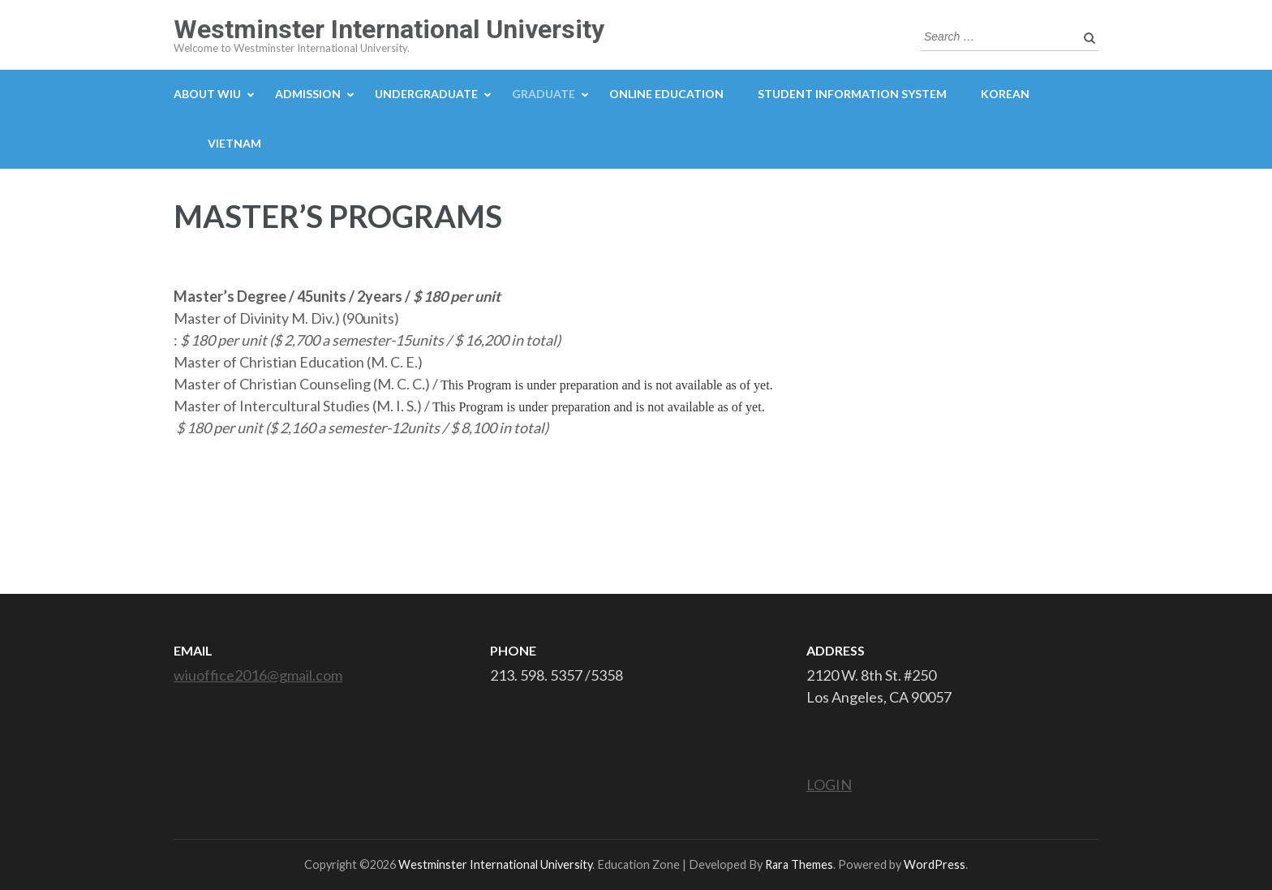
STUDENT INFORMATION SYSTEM (852, 94)
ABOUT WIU (207, 94)
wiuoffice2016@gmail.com (258, 675)
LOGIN (829, 784)
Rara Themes (799, 864)
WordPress (934, 864)
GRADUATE (543, 94)
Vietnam (234, 143)
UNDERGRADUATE (426, 94)
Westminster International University (389, 29)
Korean (1005, 94)
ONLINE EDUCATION (666, 94)
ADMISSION (308, 94)
